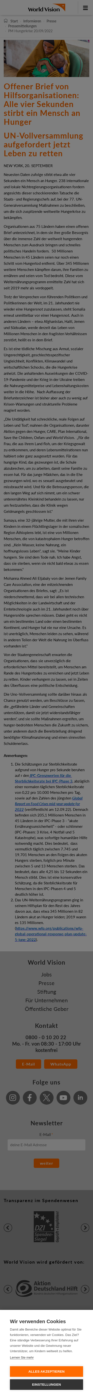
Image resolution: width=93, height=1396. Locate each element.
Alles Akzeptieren (46, 1371)
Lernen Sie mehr (22, 1357)
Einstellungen (46, 1384)
